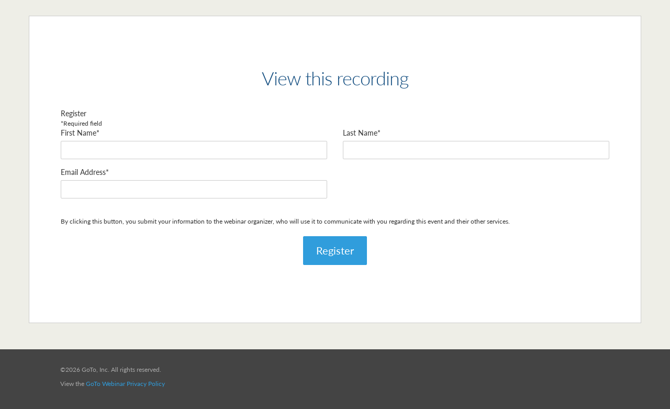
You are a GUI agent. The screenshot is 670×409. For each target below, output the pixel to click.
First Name (78, 132)
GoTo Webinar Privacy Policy (125, 384)
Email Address (83, 172)
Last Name (360, 132)
